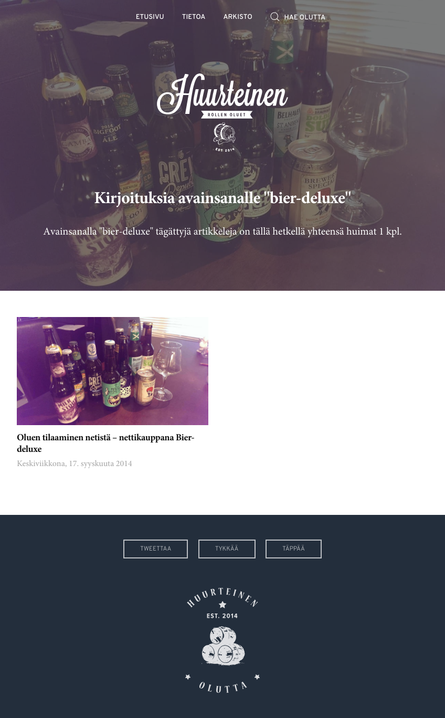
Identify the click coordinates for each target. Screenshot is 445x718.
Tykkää (227, 549)
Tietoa (194, 17)
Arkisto (238, 17)
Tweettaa (155, 549)
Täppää (293, 549)
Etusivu (150, 17)
